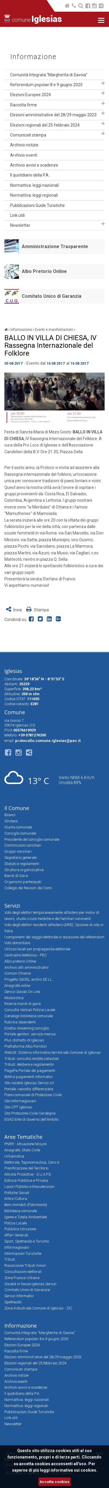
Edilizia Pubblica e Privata (26, 1180)
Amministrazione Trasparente (55, 246)
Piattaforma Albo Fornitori (25, 1046)
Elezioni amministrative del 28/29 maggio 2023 (53, 115)
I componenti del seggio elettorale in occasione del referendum (54, 937)
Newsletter (20, 225)
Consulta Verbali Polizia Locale (29, 1010)
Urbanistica (14, 1156)
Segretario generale (20, 857)
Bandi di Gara (16, 875)
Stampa (37, 610)
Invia (14, 610)
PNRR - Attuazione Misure (25, 1144)
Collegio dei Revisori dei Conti (28, 888)
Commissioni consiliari (22, 845)
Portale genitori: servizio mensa (30, 1034)
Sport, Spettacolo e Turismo (26, 1241)
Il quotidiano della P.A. (29, 175)
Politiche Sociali (16, 1193)
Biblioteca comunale (20, 1211)
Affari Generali (16, 1235)
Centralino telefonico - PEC (25, 955)
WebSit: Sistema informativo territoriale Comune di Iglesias (52, 1052)
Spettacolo (13, 1302)
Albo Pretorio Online (44, 271)
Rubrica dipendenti (20, 1022)
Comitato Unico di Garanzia (51, 296)
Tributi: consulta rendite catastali (31, 1058)
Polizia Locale (15, 1223)
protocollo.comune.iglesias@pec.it (48, 740)
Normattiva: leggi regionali (34, 195)
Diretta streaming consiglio (26, 1028)
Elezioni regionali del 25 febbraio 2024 (45, 125)
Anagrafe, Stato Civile (22, 1150)
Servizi (12, 905)
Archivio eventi (23, 155)
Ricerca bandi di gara (22, 1003)
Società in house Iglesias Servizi (30, 1284)
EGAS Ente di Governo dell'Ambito (31, 1119)
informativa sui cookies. (74, 1470)
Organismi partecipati (22, 882)
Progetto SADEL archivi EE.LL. (28, 979)
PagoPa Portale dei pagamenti (29, 1070)
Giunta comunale (18, 827)
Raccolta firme (23, 105)
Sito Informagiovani (20, 1101)
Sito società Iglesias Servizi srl (29, 1083)
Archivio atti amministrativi (26, 967)
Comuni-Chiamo (17, 973)
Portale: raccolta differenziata (28, 1089)
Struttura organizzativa (24, 870)
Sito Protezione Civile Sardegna (30, 1113)
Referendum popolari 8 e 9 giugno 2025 (46, 84)
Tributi (9, 1259)
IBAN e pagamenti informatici (28, 1077)
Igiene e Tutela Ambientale (25, 1217)
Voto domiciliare (17, 943)
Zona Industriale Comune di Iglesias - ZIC (38, 1308)
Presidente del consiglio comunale (31, 839)
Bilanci (9, 815)
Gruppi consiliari (18, 851)
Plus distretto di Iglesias (24, 1040)
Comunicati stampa (28, 135)
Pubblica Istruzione (20, 1229)
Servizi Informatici (19, 1296)
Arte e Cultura (15, 1198)
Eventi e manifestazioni (54, 330)
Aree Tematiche (23, 1136)
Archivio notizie (24, 145)
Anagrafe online (17, 985)
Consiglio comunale (20, 833)
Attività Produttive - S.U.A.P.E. (28, 1174)
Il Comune (16, 808)
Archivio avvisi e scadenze (34, 165)
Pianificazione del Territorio (26, 1168)
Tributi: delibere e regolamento (29, 1064)
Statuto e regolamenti (21, 863)
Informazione (33, 57)
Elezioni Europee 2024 (30, 94)
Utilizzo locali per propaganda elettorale (37, 949)
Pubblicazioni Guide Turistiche (37, 205)
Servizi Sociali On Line (22, 991)
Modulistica (14, 998)
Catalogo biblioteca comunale (28, 1016)
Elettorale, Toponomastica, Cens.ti (31, 1162)
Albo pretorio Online (20, 961)
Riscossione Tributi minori (25, 1265)
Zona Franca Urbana (22, 1278)
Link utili (17, 215)
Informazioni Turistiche (22, 1253)
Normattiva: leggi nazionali (34, 185)
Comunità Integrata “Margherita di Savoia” (48, 74)
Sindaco (11, 821)
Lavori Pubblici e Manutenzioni (29, 1186)
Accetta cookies (54, 1482)
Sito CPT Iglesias (18, 1107)
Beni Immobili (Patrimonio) (25, 1204)
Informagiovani (16, 1247)
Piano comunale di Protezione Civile (33, 1095)
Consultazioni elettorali (23, 1271)
